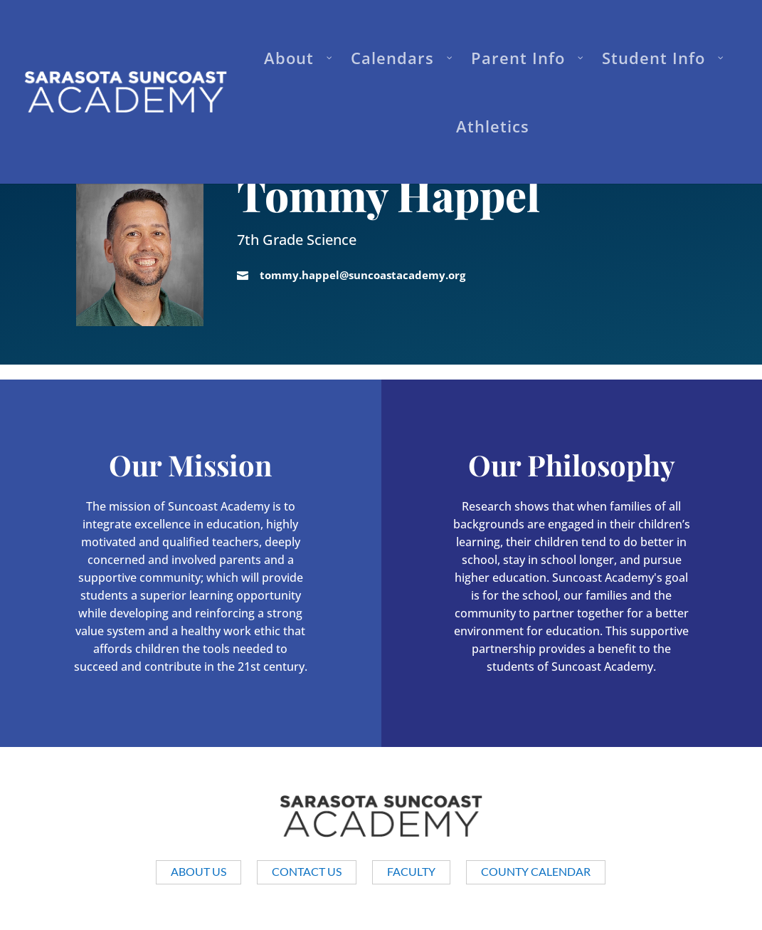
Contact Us (307, 871)
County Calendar (536, 871)
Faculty (411, 871)
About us (198, 871)
